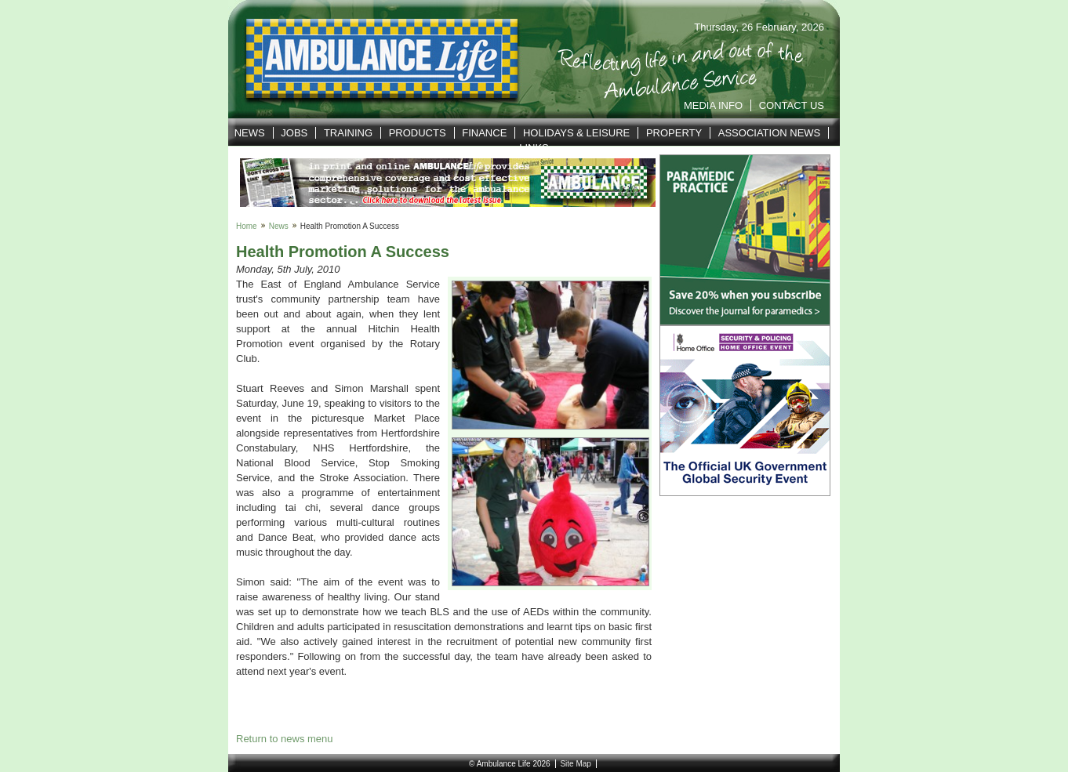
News (249, 133)
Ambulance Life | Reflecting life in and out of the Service (372, 59)
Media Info (713, 105)
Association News (769, 133)
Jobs (294, 133)
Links (534, 148)
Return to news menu (284, 739)
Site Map (575, 763)
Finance (484, 133)
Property (674, 133)
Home (246, 226)
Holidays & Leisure (576, 133)
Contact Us (791, 105)
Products (417, 133)
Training (348, 133)
